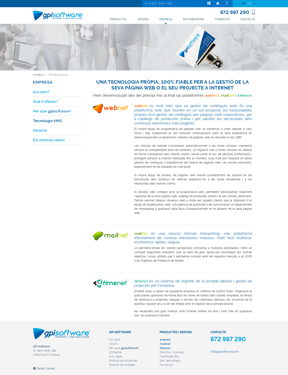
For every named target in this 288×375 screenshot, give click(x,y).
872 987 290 (237, 12)
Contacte (115, 352)
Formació (166, 364)
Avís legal (116, 356)
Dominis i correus (172, 352)
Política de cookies (122, 364)
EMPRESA (43, 82)
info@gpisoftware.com (224, 351)
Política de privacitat (123, 360)
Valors (113, 343)
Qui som (115, 339)
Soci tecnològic (170, 360)
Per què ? (124, 348)
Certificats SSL (170, 356)
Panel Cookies (44, 368)
